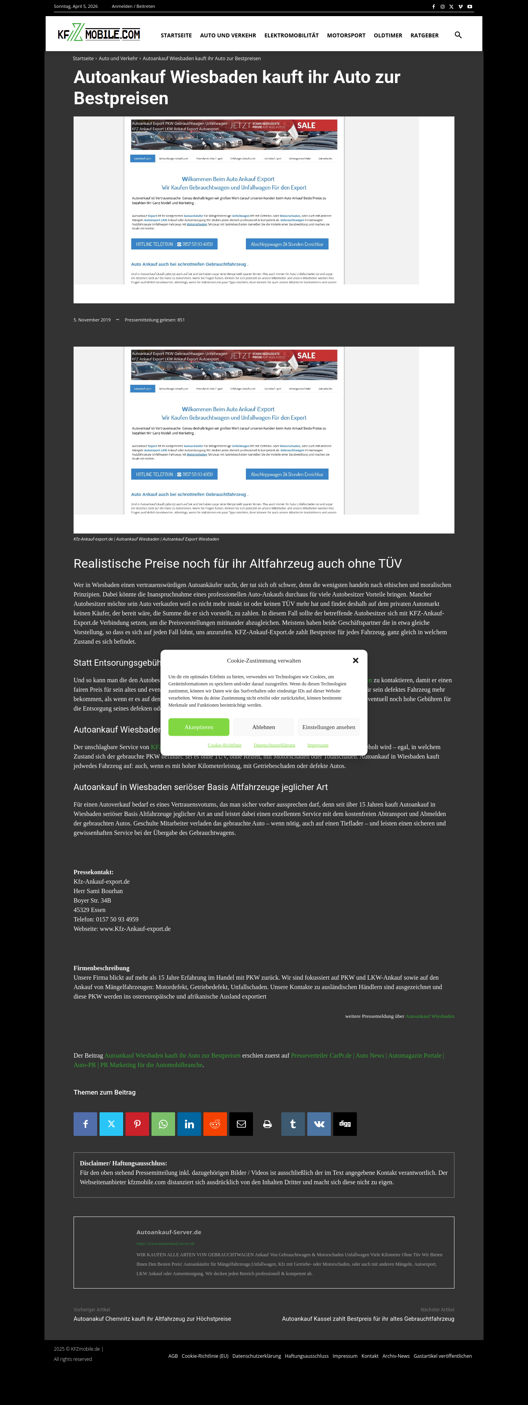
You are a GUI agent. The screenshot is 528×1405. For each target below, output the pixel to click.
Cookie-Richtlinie (225, 745)
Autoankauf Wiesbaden (429, 1016)
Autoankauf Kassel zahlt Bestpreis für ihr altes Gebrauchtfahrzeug (368, 1318)
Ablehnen (263, 727)
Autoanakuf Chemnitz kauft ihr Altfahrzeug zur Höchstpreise (152, 1318)
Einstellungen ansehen (328, 727)
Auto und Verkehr (118, 58)
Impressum (317, 745)
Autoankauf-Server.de (169, 1232)
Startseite (83, 58)
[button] (356, 660)
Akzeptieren (199, 727)
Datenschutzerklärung (274, 745)
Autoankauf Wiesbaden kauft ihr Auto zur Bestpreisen (172, 1055)
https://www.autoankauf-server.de (166, 1243)
